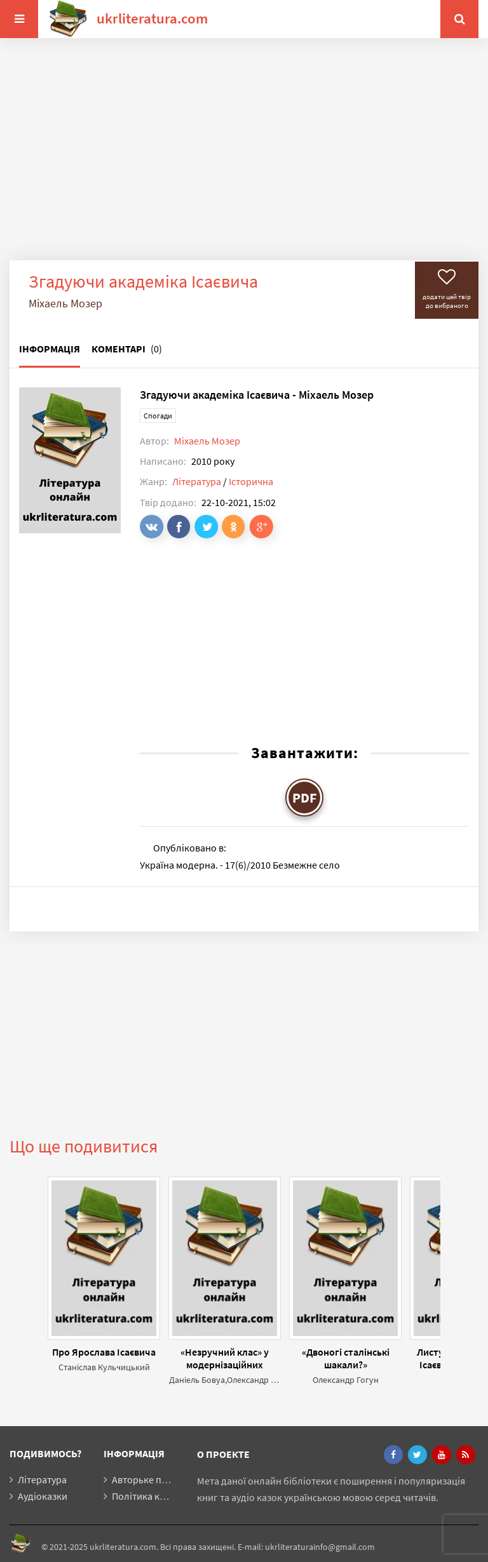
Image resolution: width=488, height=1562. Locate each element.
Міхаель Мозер (207, 440)
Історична (251, 481)
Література (196, 481)
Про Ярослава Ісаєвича (104, 1351)
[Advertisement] (244, 159)
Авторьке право (147, 1479)
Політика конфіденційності (173, 1496)
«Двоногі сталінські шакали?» (346, 1358)
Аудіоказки (42, 1496)
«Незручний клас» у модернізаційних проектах (224, 1358)
